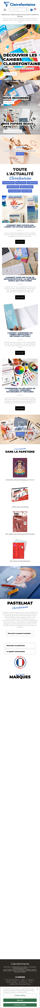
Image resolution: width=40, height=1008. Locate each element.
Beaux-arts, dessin (26, 187)
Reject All (20, 1000)
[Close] (37, 989)
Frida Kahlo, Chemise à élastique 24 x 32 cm (20, 480)
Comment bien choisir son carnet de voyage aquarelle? (20, 226)
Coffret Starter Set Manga (20, 507)
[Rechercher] (19, 9)
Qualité (23, 980)
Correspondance (14, 191)
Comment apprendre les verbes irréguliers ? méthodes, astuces (20, 334)
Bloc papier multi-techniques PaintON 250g (20, 534)
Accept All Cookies (20, 1005)
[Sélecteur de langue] (37, 10)
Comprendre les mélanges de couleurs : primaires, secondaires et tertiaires (20, 390)
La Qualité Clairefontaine (15, 651)
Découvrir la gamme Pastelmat (19, 633)
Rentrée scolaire (13, 187)
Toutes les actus (8, 182)
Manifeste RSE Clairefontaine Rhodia (20, 984)
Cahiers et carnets (10, 74)
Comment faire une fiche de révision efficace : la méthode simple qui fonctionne (20, 279)
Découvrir (20, 154)
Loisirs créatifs (26, 191)
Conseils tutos (32, 182)
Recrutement (8, 102)
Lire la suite (20, 242)
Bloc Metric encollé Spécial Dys (20, 561)
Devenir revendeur (11, 982)
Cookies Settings (19, 995)
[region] (20, 997)
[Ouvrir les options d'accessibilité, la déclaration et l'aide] (32, 10)
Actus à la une (20, 182)
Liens (30, 982)
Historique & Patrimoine (12, 980)
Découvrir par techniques (12, 131)
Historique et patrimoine (15, 645)
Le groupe (30, 980)
